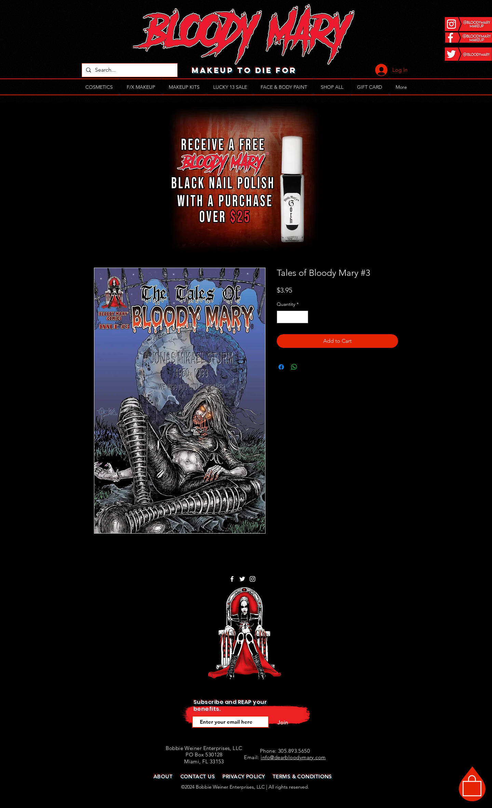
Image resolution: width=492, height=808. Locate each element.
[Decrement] (282, 317)
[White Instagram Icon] (252, 579)
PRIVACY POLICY (243, 776)
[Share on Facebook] (281, 367)
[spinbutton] (292, 317)
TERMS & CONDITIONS (302, 776)
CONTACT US (197, 776)
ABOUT (163, 776)
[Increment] (303, 317)
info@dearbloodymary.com (293, 757)
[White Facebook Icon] (232, 579)
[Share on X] (307, 367)
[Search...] (129, 70)
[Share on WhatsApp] (294, 367)
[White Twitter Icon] (242, 579)
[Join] (282, 722)
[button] (472, 785)
